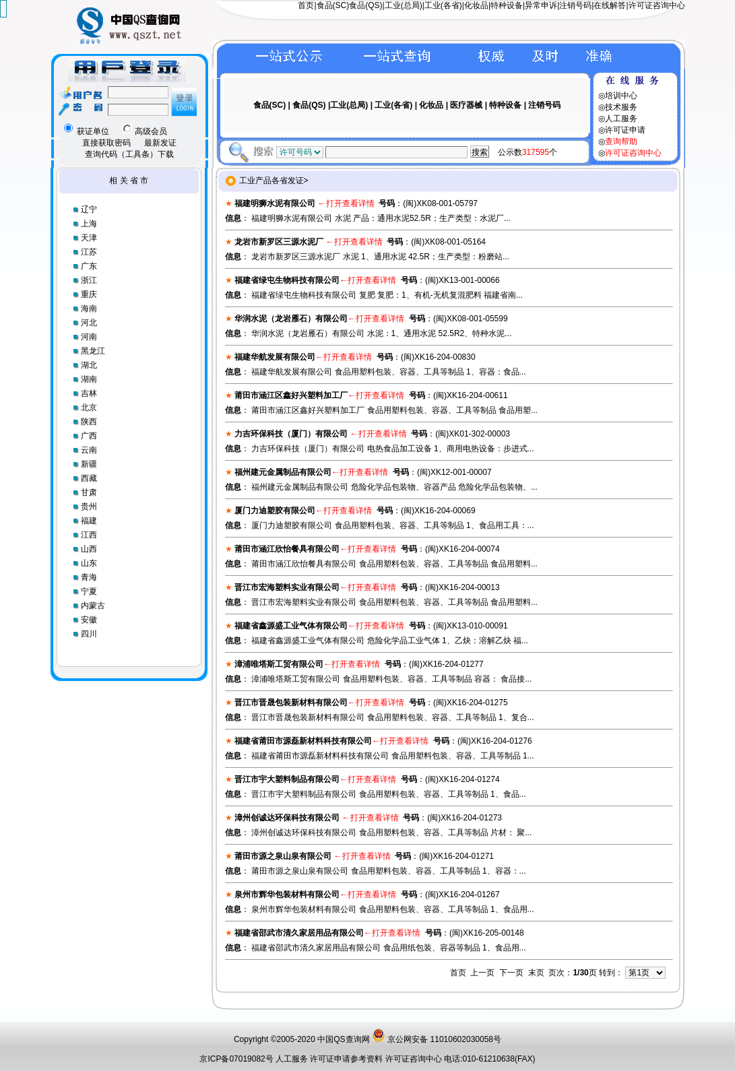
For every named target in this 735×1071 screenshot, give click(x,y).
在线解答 (610, 5)
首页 (306, 5)
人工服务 (621, 118)
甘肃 (89, 492)
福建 (89, 520)
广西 (89, 436)
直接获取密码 (106, 143)
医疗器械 (466, 105)
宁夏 (89, 591)
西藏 (89, 478)
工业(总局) (403, 5)
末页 (536, 972)
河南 (89, 337)
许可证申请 (625, 130)
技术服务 (621, 107)
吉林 (89, 393)
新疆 (89, 464)
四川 (89, 634)
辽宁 (89, 209)
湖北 (89, 365)
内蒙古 (93, 605)
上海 (89, 223)
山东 (89, 563)
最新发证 (160, 143)
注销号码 (575, 5)
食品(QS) (365, 5)
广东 (89, 266)
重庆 (89, 294)
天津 (89, 237)
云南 (89, 450)
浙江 (89, 280)
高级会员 (144, 131)
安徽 (89, 619)
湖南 (89, 379)
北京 (89, 407)
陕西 (89, 421)
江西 (89, 535)
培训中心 (621, 95)
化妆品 (476, 5)
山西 (89, 549)
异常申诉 (541, 5)
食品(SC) (333, 5)
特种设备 (506, 5)
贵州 (89, 506)
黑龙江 (93, 351)
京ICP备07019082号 (236, 1059)
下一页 (511, 972)
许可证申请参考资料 (347, 1059)
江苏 (89, 252)
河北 (89, 322)
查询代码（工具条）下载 (129, 154)
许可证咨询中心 (657, 5)
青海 (89, 577)
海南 (89, 308)
